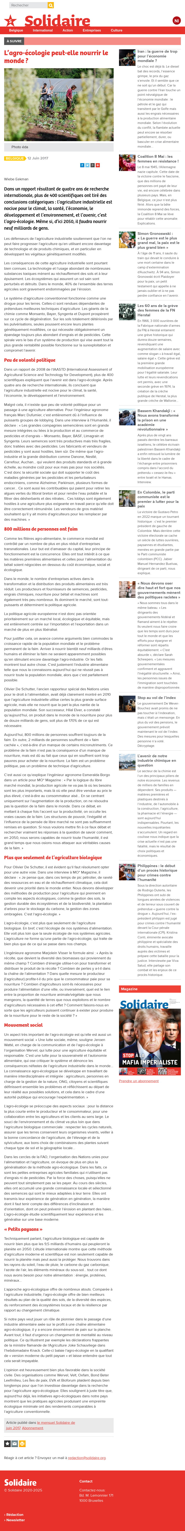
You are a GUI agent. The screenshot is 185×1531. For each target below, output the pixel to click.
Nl (176, 21)
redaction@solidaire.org (87, 1458)
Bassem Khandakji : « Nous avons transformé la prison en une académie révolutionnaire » (158, 420)
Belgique (16, 30)
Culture (116, 30)
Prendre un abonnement (139, 1081)
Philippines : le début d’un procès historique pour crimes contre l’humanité (157, 873)
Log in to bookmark (7, 1443)
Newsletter (15, 1520)
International (43, 30)
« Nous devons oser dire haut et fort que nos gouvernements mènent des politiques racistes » (159, 590)
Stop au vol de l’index (157, 697)
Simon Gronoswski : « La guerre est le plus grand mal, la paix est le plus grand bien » (159, 240)
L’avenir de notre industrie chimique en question (157, 761)
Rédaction (14, 1514)
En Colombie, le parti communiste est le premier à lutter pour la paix (158, 499)
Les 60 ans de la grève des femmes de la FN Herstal (158, 310)
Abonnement (32, 1428)
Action (68, 30)
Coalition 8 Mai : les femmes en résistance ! (158, 159)
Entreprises (92, 30)
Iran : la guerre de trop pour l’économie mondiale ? (157, 56)
